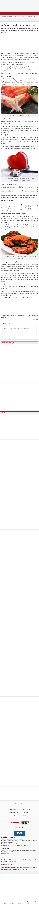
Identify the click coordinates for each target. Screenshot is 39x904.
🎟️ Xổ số (33, 16)
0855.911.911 (8, 845)
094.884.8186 (8, 864)
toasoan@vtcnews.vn (22, 845)
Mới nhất (3, 16)
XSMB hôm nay (14, 815)
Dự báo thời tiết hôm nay (14, 812)
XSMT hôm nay (26, 815)
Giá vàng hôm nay (26, 809)
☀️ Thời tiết (27, 16)
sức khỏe (34, 55)
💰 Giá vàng (15, 16)
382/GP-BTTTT (18, 840)
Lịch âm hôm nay (14, 809)
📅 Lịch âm (22, 16)
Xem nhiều (9, 16)
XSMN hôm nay (26, 812)
